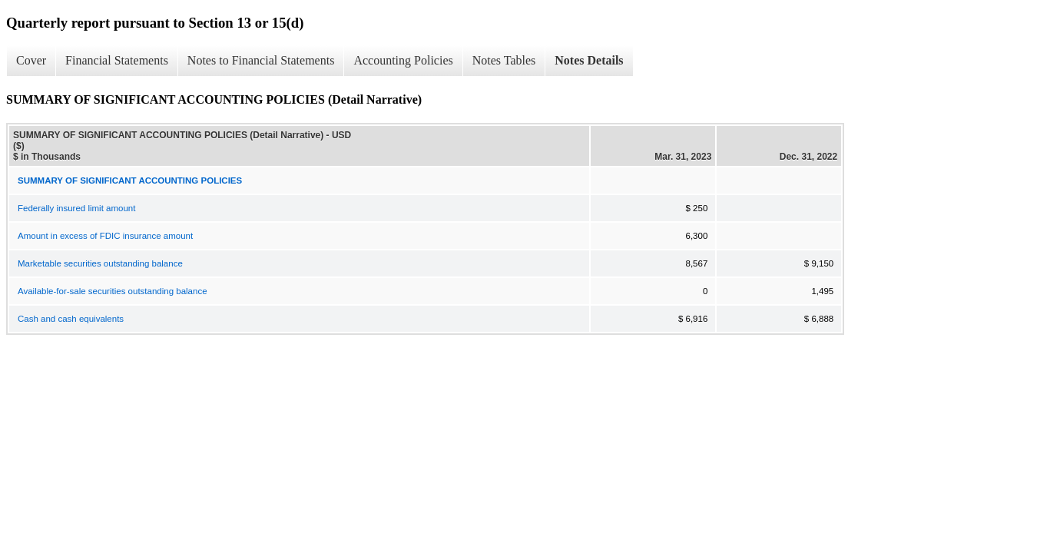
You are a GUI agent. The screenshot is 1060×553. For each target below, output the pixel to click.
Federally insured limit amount (76, 208)
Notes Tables (504, 60)
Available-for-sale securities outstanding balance (112, 291)
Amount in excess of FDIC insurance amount (105, 235)
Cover (31, 60)
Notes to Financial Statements (261, 60)
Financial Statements (116, 60)
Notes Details (589, 60)
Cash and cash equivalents (71, 318)
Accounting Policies (402, 60)
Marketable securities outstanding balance (100, 263)
